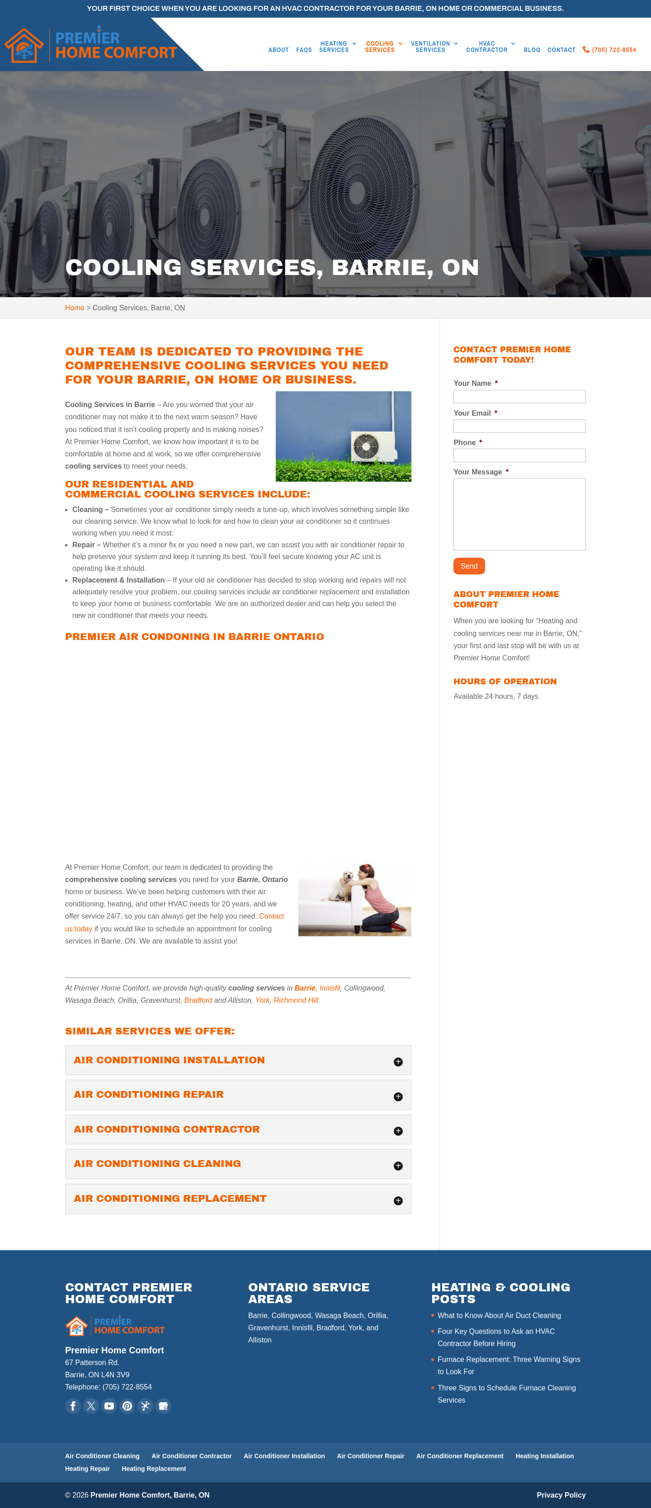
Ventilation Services (430, 47)
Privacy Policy (561, 1495)
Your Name (475, 383)
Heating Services (334, 47)
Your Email (475, 413)
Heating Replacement (154, 1468)
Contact (562, 50)
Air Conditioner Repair (370, 1456)
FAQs (304, 50)
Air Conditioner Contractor (191, 1456)
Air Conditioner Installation (284, 1456)
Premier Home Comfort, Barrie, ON (149, 1495)
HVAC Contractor (487, 47)
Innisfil (330, 988)
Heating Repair (87, 1468)
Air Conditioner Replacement (460, 1456)
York (262, 1000)
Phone (467, 442)
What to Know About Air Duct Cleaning (499, 1315)
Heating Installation (544, 1456)
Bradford (198, 1000)
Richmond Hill (296, 1000)
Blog (532, 50)
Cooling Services (380, 47)
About (279, 50)
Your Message (481, 472)
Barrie (305, 988)
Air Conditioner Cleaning (102, 1456)
